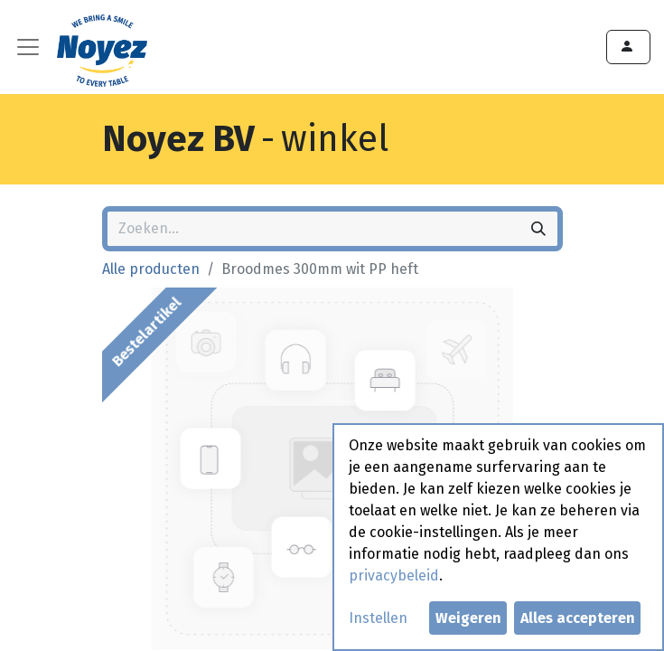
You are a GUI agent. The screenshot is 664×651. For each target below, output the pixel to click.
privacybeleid (394, 575)
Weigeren (468, 618)
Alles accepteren (577, 618)
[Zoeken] (538, 229)
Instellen (378, 618)
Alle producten (151, 269)
